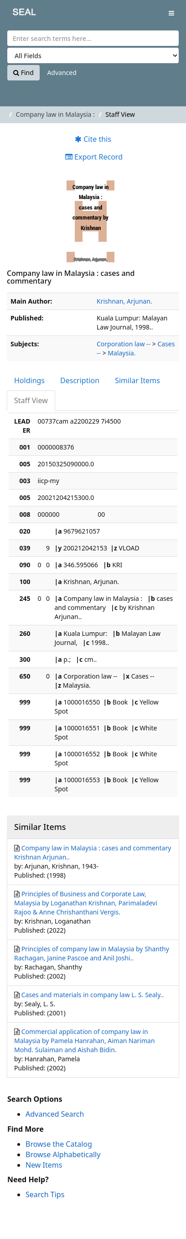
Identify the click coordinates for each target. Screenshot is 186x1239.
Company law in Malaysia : (55, 114)
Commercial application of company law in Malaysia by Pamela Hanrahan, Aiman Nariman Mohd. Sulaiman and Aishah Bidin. (84, 1040)
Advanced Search (55, 1114)
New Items (44, 1165)
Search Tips (45, 1194)
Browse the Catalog (59, 1144)
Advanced (61, 72)
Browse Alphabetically (63, 1154)
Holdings (29, 380)
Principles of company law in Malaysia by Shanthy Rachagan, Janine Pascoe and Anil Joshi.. (91, 953)
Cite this (93, 139)
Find (23, 72)
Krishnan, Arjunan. (124, 301)
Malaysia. (121, 353)
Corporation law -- (123, 344)
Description (79, 380)
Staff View (31, 400)
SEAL (17, 14)
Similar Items (137, 380)
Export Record (94, 157)
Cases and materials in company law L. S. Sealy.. (92, 994)
